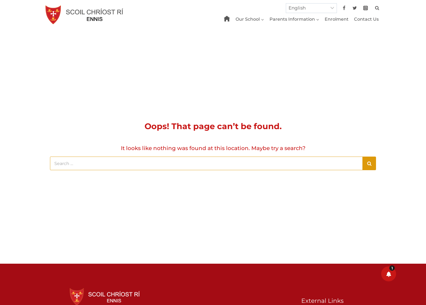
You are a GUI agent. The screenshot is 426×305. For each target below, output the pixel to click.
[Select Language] (311, 8)
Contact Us (366, 19)
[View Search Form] (377, 8)
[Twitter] (354, 8)
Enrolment (337, 19)
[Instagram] (365, 8)
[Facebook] (344, 8)
